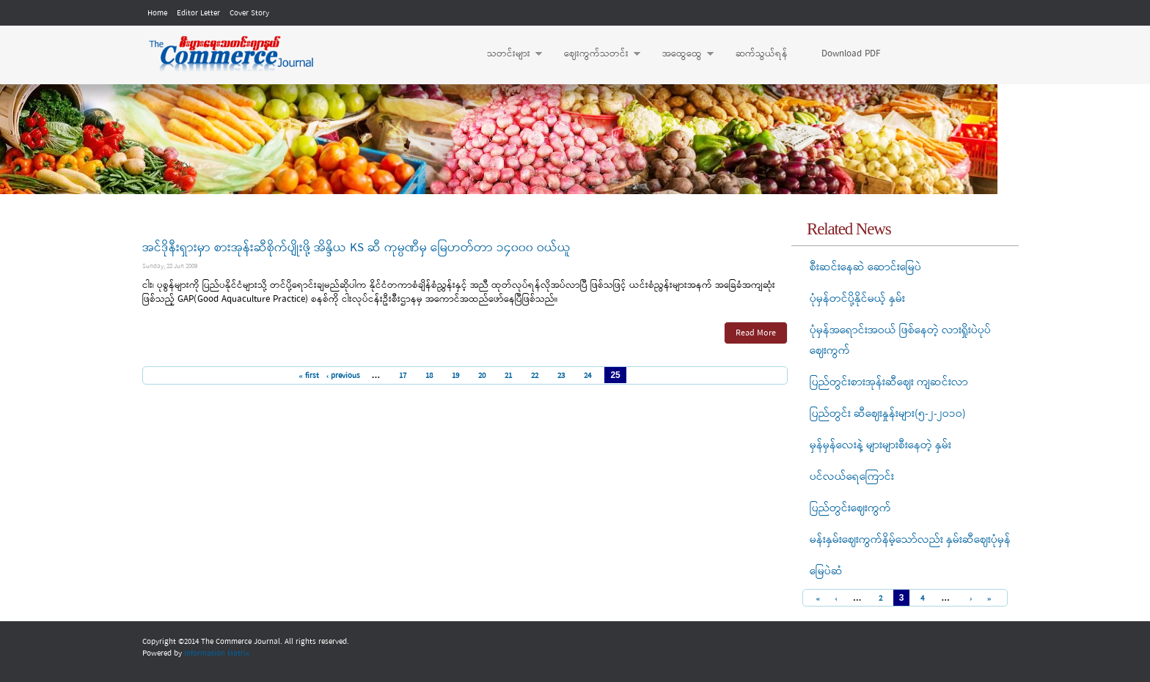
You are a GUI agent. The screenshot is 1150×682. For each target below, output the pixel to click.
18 (429, 375)
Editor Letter (198, 13)
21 (508, 375)
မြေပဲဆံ (826, 571)
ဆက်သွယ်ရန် (762, 54)
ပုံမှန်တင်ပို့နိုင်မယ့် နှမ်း (857, 299)
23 (561, 375)
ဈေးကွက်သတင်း (594, 54)
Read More (756, 333)
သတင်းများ (507, 54)
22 (534, 375)
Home (157, 13)
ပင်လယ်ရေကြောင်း (852, 477)
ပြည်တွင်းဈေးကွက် (850, 508)
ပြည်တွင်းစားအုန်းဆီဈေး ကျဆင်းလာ (889, 382)
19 (455, 375)
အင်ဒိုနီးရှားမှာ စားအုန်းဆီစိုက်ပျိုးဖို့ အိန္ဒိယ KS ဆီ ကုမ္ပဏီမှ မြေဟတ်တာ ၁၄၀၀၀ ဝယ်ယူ (356, 248)
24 (587, 375)
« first (309, 375)
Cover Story (249, 13)
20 (482, 375)
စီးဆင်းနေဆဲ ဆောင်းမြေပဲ (865, 267)
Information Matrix (216, 653)
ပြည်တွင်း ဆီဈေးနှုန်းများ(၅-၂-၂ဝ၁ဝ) (888, 414)
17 (402, 375)
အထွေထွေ (681, 54)
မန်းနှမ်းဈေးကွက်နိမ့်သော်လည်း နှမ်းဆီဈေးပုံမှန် (910, 540)
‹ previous (343, 375)
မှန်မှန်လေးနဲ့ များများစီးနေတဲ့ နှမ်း (880, 445)
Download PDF (850, 54)
